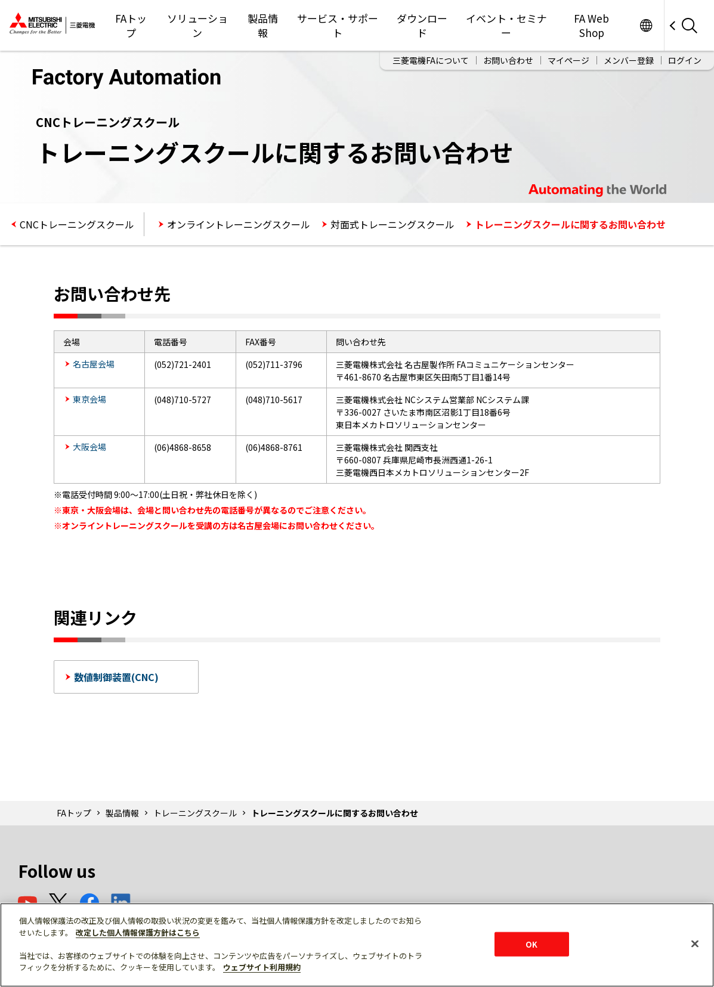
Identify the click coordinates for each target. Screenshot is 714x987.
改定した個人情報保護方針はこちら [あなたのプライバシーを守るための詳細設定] (138, 932)
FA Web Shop (591, 25)
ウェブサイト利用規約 (262, 967)
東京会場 (89, 399)
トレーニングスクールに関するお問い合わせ (570, 224)
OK (531, 943)
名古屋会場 (94, 364)
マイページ (568, 60)
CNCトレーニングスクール (77, 224)
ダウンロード (422, 25)
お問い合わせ (508, 60)
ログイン (684, 60)
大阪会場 (89, 447)
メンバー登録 (629, 60)
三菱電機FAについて (430, 60)
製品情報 (263, 25)
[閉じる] (695, 943)
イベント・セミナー (506, 25)
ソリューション (197, 25)
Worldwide (646, 25)
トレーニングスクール (195, 813)
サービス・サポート (337, 25)
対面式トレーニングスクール (392, 224)
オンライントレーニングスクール (238, 224)
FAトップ (131, 25)
